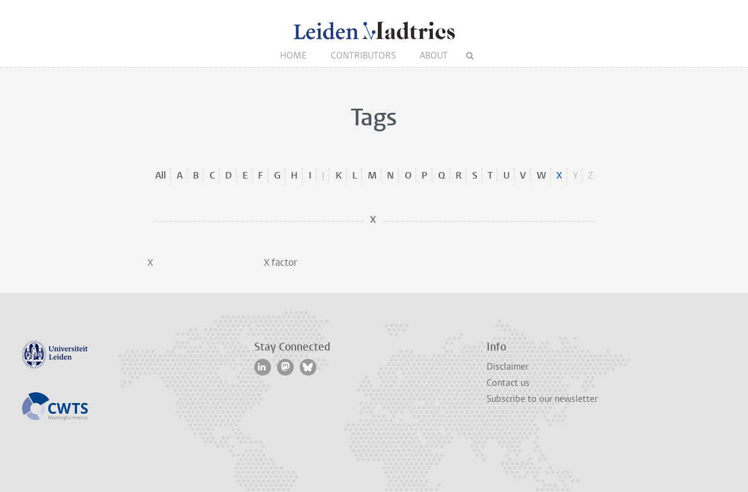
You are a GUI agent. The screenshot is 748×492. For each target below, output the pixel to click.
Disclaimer (507, 367)
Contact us (508, 383)
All (160, 175)
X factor (280, 262)
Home (293, 55)
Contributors (363, 55)
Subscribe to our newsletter (542, 399)
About (434, 55)
